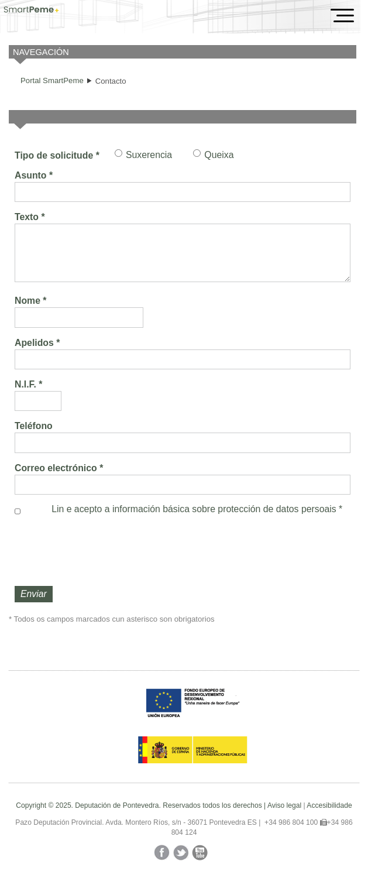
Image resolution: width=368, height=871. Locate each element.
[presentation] (103, 551)
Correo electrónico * (59, 468)
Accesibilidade (329, 805)
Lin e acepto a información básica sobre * (196, 509)
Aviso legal (284, 805)
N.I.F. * (29, 384)
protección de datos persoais (277, 509)
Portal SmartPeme (52, 80)
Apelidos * (37, 343)
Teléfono (34, 426)
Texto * (30, 217)
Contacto (110, 81)
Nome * (31, 301)
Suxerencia (149, 155)
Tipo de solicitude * (57, 155)
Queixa (218, 155)
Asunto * (34, 175)
